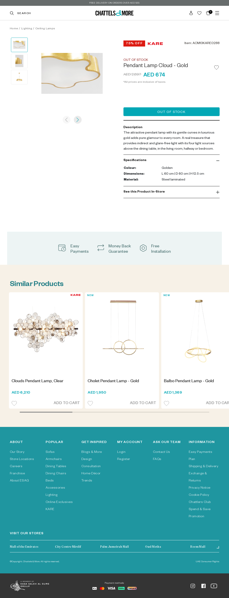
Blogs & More (91, 452)
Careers (16, 467)
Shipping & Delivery (203, 467)
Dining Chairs (56, 474)
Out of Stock (171, 112)
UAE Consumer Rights (207, 561)
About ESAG (19, 481)
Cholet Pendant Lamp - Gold (113, 381)
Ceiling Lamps (45, 28)
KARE (50, 509)
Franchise (17, 474)
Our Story (17, 452)
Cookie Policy (199, 495)
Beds (50, 481)
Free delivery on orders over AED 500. (114, 2)
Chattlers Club (200, 502)
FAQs (157, 459)
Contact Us (161, 452)
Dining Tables (56, 467)
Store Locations (22, 459)
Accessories (55, 488)
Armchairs (54, 459)
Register (123, 459)
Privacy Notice (199, 488)
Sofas (50, 452)
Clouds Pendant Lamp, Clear (38, 381)
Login (121, 452)
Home (14, 28)
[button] (171, 160)
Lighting (26, 28)
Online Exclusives (59, 502)
